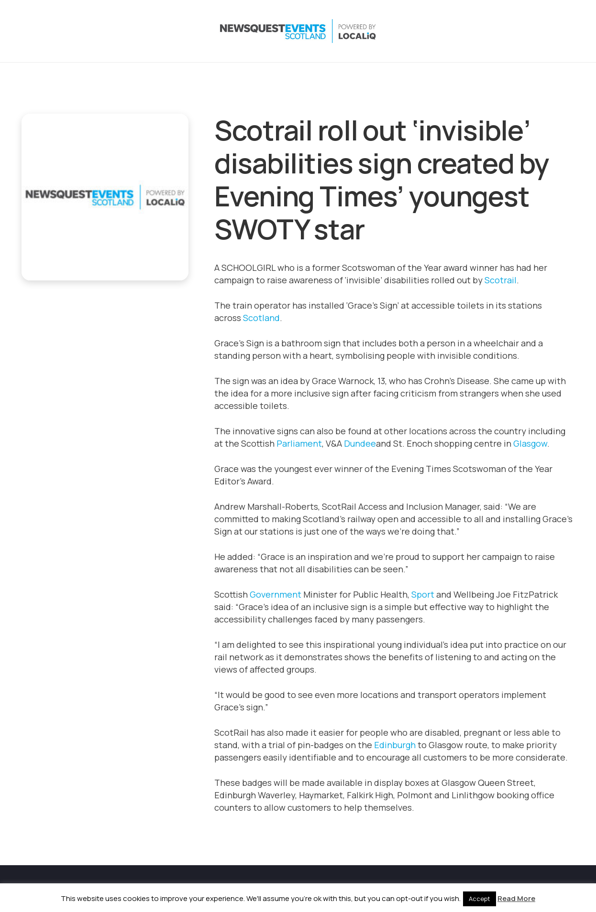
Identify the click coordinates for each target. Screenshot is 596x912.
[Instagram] (508, 31)
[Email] (565, 31)
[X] (489, 31)
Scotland (261, 317)
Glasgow (530, 443)
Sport (422, 594)
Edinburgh (395, 745)
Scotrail (501, 280)
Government (275, 594)
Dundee (360, 443)
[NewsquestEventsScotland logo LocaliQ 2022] (116, 31)
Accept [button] (479, 898)
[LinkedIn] (527, 31)
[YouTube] (546, 31)
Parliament (299, 443)
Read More (516, 898)
